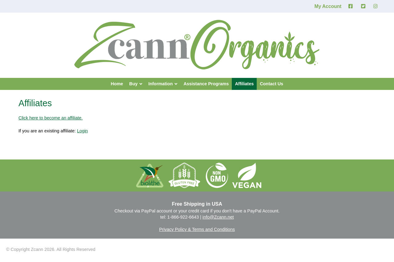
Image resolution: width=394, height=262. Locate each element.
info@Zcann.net (218, 217)
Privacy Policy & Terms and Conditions (197, 229)
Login (82, 130)
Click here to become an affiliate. (50, 117)
